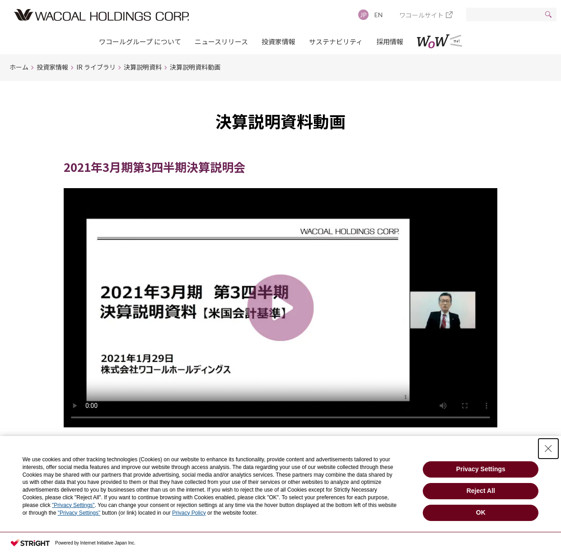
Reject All (481, 490)
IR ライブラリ (96, 66)
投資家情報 (278, 41)
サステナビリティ (336, 41)
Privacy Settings (480, 469)
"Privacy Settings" (73, 505)
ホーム (18, 66)
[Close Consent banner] (548, 449)
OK (481, 512)
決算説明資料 (143, 66)
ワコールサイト (421, 14)
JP (363, 15)
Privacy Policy (189, 513)
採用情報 (389, 41)
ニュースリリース (221, 41)
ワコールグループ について (140, 41)
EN (378, 15)
